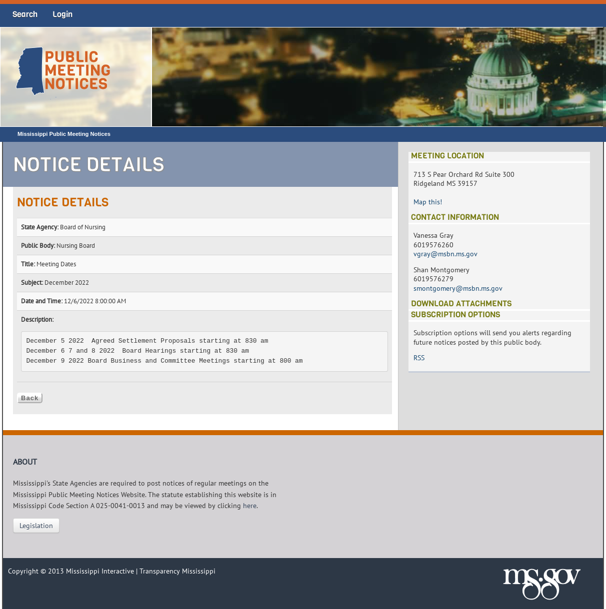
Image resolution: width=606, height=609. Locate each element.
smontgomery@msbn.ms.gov (458, 288)
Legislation (36, 525)
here (249, 505)
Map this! (428, 201)
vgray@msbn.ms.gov (446, 253)
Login (62, 14)
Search (25, 14)
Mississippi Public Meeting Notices (64, 134)
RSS (419, 357)
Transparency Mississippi (178, 571)
